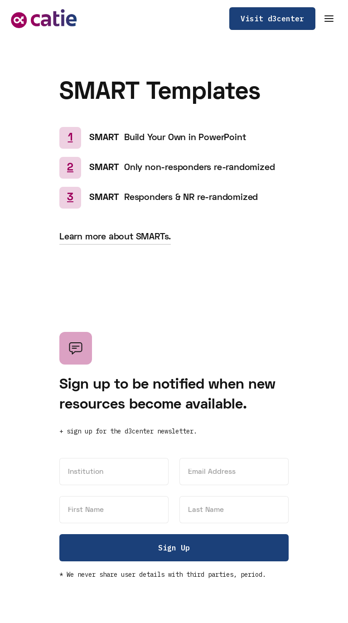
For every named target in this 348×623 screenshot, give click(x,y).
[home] (44, 18)
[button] (329, 18)
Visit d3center (272, 18)
